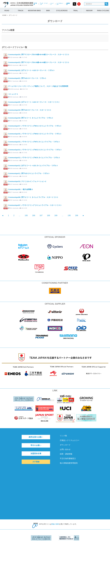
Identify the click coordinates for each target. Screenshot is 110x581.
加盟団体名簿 (36, 453)
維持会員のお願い (36, 437)
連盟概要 (68, 4)
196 (76, 215)
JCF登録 (35, 4)
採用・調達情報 (66, 454)
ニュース (52, 4)
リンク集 (63, 436)
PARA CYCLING (103, 10)
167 (41, 215)
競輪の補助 (55, 524)
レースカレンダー (60, 4)
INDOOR (89, 10)
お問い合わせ (65, 449)
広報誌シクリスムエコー (69, 440)
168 (48, 215)
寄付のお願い (36, 445)
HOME (4, 15)
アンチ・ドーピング (44, 4)
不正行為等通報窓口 (68, 458)
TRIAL (75, 10)
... (19, 215)
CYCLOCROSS (61, 10)
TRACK (20, 10)
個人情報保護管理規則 (69, 463)
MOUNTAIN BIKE (34, 10)
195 (69, 215)
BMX (48, 10)
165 (26, 215)
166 (33, 215)
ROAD (6, 10)
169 (55, 215)
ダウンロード (65, 445)
